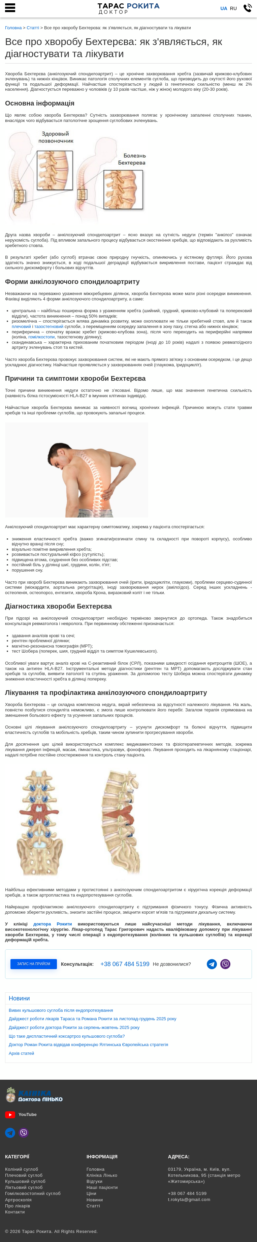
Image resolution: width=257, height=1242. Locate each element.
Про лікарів (17, 1205)
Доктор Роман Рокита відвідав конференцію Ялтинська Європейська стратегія (88, 1044)
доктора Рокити (52, 923)
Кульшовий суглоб (25, 1181)
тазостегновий (48, 326)
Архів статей (21, 1053)
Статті (93, 1205)
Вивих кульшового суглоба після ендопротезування (61, 1010)
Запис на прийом (33, 964)
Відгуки (95, 1181)
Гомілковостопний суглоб (33, 1193)
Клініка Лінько (102, 1175)
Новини (95, 1199)
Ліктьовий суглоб (24, 1187)
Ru (233, 8)
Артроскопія (18, 1199)
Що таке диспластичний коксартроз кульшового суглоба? (67, 1036)
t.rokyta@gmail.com (189, 1199)
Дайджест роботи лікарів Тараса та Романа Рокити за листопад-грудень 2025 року (92, 1018)
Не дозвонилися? (172, 964)
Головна (96, 1169)
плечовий (21, 326)
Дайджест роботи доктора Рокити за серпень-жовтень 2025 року (74, 1027)
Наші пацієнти (102, 1187)
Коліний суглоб (21, 1169)
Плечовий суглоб (24, 1175)
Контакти (15, 1211)
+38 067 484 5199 (125, 964)
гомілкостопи (41, 336)
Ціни (91, 1193)
